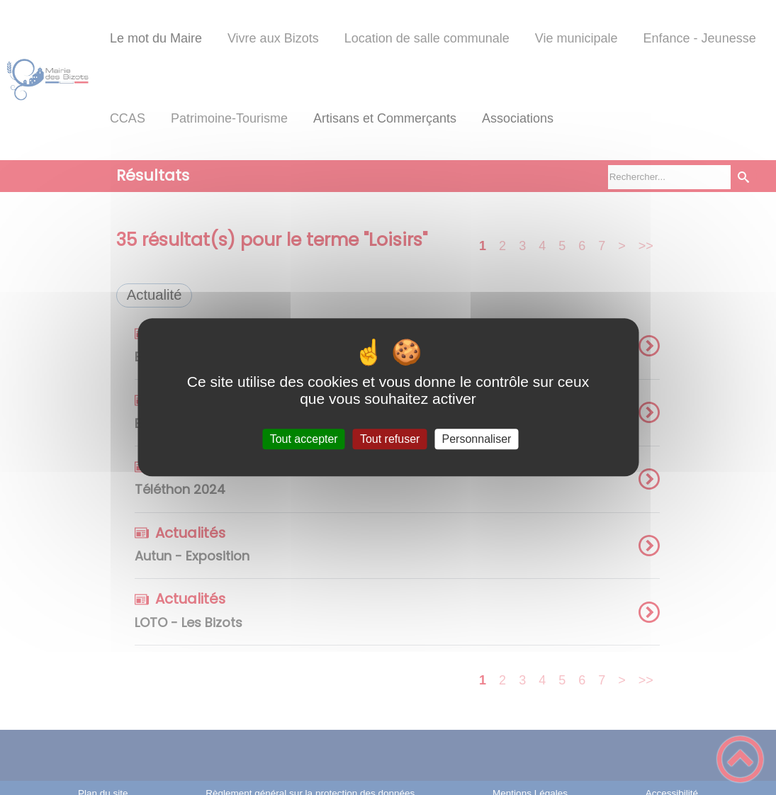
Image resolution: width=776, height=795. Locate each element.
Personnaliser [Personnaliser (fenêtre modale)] (477, 439)
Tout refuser (390, 439)
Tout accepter (304, 439)
